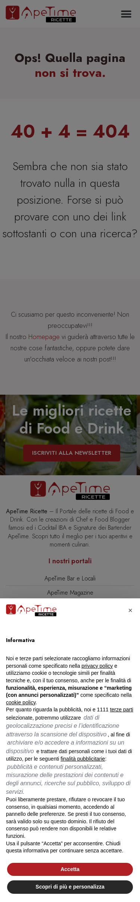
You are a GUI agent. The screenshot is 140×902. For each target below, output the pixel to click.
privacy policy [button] (97, 666)
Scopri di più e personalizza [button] (69, 887)
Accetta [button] (70, 869)
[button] (130, 610)
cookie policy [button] (20, 702)
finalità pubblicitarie (82, 759)
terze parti (121, 709)
